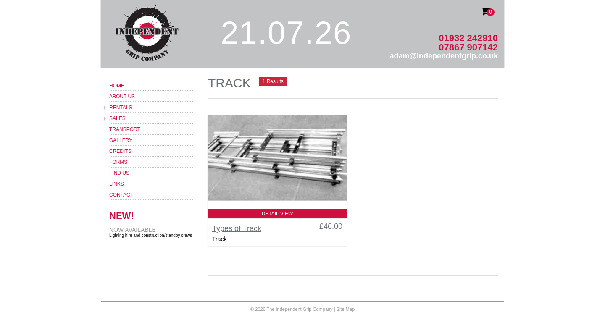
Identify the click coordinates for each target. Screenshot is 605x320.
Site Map (346, 309)
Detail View (277, 214)
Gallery (120, 140)
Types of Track (236, 228)
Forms (118, 162)
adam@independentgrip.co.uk (443, 56)
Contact (121, 195)
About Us (122, 97)
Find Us (119, 173)
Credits (120, 151)
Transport (124, 129)
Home (116, 86)
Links (116, 184)
